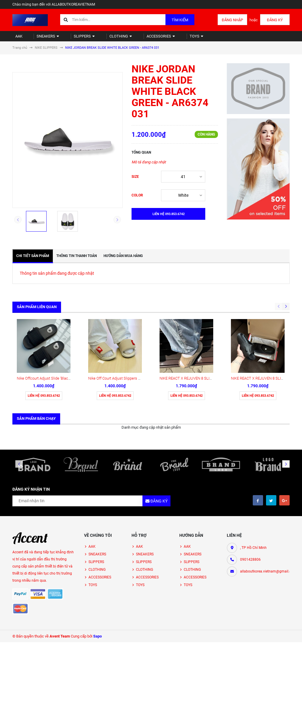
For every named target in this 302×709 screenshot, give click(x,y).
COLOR (137, 200)
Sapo (97, 587)
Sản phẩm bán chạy (36, 369)
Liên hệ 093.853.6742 (44, 347)
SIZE (135, 182)
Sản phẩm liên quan (37, 312)
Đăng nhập (232, 20)
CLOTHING (105, 38)
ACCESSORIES (142, 38)
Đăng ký (275, 20)
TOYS (173, 38)
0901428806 (250, 511)
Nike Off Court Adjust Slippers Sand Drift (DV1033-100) (133, 329)
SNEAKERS (41, 38)
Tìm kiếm (180, 20)
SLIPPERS (73, 38)
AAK (16, 38)
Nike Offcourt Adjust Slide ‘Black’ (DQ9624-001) (56, 329)
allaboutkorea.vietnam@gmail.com (265, 523)
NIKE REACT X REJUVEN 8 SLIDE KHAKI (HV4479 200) (204, 329)
